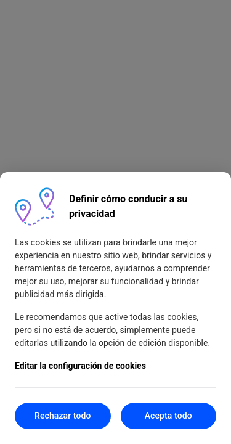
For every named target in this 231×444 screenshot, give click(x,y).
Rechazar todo (62, 416)
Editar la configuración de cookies (80, 366)
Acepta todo (168, 416)
